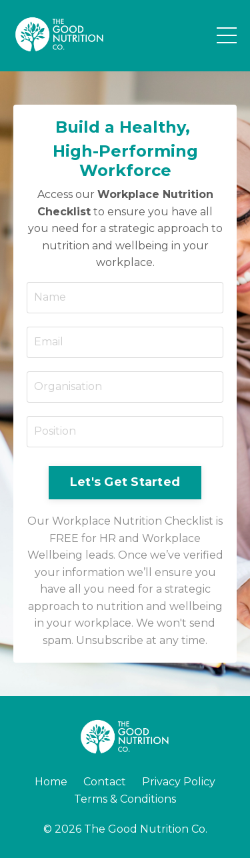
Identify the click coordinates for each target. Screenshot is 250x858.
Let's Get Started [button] (125, 482)
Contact (104, 781)
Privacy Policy (178, 781)
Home (51, 781)
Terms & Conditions (125, 799)
